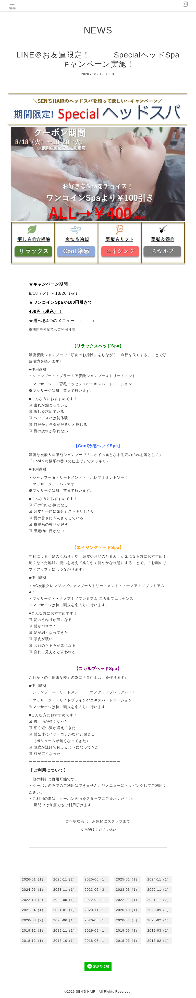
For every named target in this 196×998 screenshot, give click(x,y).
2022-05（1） (65, 900)
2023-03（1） (127, 889)
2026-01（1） (33, 879)
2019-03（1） (158, 930)
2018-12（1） (33, 941)
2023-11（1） (65, 889)
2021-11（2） (158, 900)
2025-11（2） (65, 879)
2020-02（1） (158, 920)
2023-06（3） (96, 889)
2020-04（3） (127, 920)
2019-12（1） (33, 930)
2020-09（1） (158, 910)
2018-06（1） (96, 941)
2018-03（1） (127, 941)
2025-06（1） (96, 879)
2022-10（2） (33, 900)
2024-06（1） (33, 889)
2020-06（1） (65, 920)
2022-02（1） (96, 900)
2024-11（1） (158, 879)
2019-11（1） (65, 930)
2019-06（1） (127, 930)
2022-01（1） (127, 900)
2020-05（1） (96, 920)
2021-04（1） (33, 910)
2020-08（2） (33, 920)
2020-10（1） (127, 910)
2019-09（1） (96, 930)
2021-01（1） (65, 910)
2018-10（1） (65, 941)
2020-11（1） (96, 910)
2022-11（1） (158, 889)
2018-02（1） (158, 941)
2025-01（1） (127, 879)
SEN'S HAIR (86, 991)
